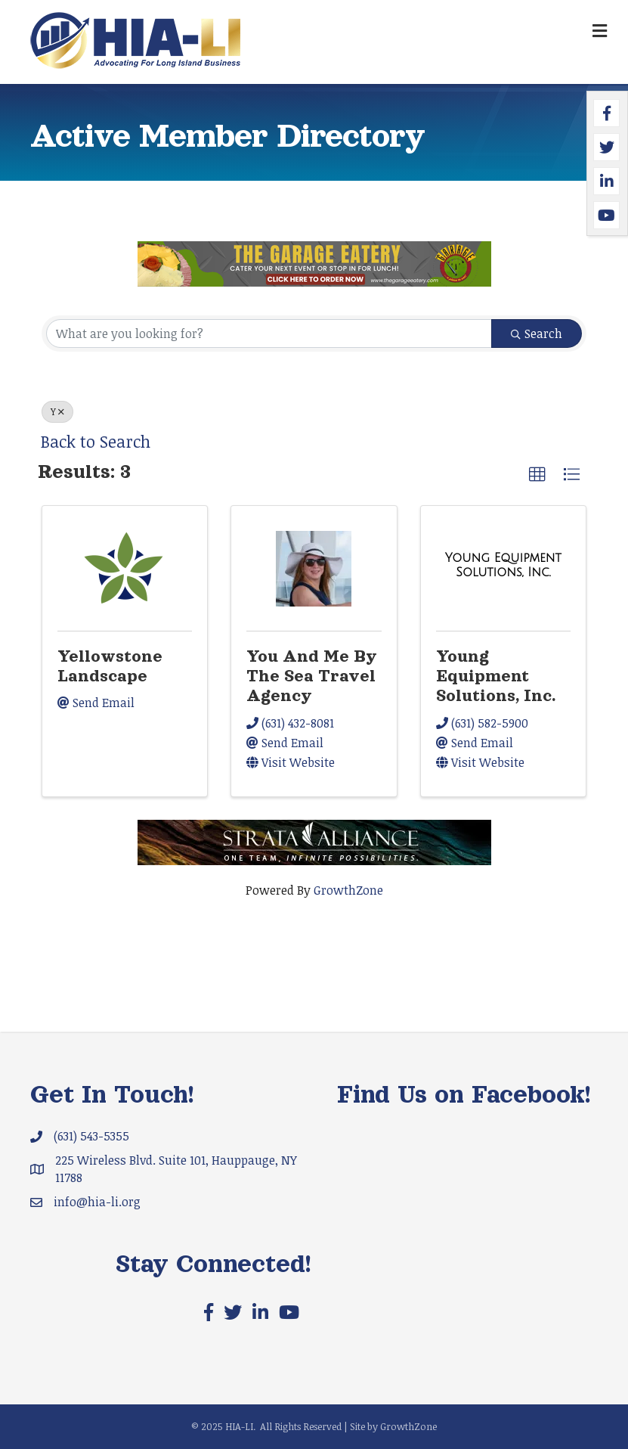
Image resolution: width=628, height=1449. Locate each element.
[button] (537, 475)
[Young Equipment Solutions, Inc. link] (503, 565)
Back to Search (95, 441)
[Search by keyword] (269, 333)
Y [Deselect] (57, 411)
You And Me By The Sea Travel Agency (311, 676)
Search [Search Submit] (536, 333)
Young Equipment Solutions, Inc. (495, 676)
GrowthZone (348, 890)
